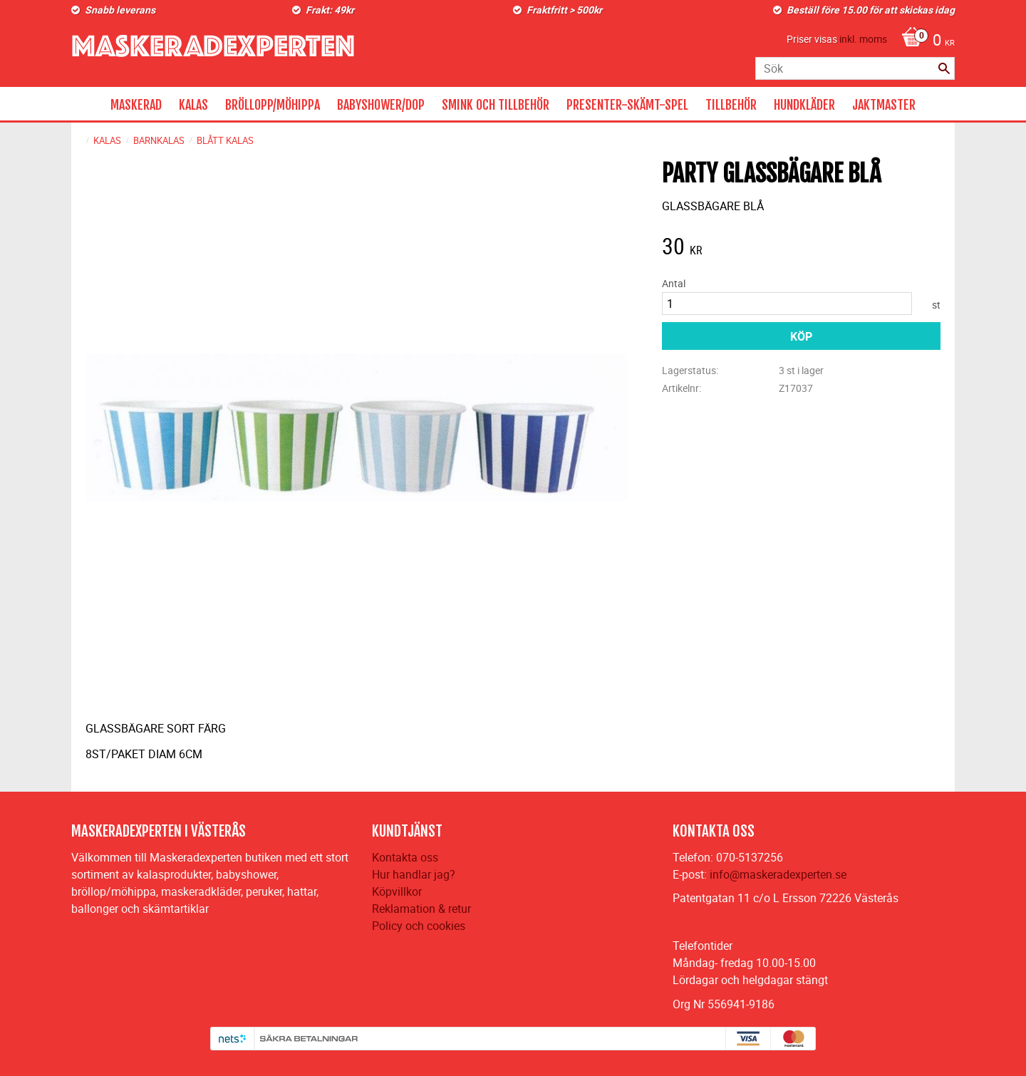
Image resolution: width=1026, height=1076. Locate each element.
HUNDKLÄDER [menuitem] (804, 105)
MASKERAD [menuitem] (136, 105)
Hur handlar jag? (413, 874)
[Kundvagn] (924, 41)
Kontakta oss (405, 857)
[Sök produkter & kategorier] (855, 68)
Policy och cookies (418, 925)
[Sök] (944, 68)
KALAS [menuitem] (193, 105)
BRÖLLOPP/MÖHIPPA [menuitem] (272, 105)
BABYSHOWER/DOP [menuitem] (381, 105)
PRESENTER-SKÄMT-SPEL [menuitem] (627, 105)
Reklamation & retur (421, 908)
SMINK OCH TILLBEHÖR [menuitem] (495, 105)
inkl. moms (863, 39)
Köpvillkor (397, 891)
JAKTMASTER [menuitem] (884, 105)
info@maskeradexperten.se (778, 874)
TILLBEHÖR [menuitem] (731, 105)
